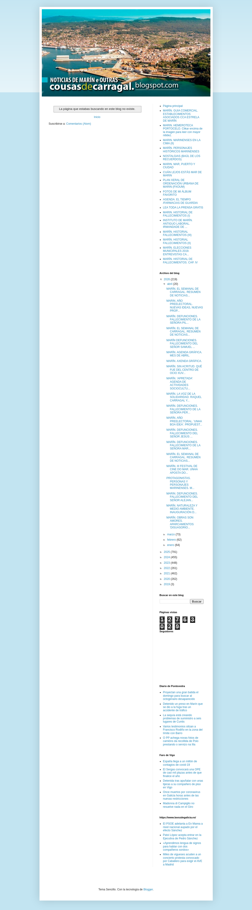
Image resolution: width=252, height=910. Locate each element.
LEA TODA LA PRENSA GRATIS (183, 207)
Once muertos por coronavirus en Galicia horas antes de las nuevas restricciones (181, 795)
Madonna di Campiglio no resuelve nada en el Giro (178, 805)
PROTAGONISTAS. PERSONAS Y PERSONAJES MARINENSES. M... (180, 483)
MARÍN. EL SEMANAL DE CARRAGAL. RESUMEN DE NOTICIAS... (183, 292)
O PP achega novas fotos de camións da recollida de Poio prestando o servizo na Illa (180, 741)
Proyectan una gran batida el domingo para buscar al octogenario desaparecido (180, 696)
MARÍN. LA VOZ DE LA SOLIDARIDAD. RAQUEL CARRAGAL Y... (183, 397)
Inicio (97, 117)
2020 (167, 579)
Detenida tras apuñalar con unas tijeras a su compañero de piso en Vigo (183, 784)
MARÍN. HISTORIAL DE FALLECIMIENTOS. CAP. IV (180, 260)
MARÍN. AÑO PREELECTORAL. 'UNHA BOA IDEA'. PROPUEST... (184, 421)
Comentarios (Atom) (78, 123)
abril (170, 284)
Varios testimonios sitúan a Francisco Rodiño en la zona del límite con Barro (183, 730)
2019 (167, 584)
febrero (171, 539)
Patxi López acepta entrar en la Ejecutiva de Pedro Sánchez (182, 836)
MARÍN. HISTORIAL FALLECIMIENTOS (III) (177, 233)
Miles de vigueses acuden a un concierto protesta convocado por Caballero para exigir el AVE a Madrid (182, 859)
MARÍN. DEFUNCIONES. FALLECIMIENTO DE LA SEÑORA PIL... (183, 320)
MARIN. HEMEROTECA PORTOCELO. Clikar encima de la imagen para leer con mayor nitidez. (183, 130)
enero (171, 545)
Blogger (148, 889)
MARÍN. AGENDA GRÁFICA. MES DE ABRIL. (184, 354)
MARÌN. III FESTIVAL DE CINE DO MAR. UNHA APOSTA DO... (181, 469)
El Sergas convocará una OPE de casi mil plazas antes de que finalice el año (182, 773)
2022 (167, 568)
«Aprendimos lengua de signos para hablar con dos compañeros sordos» (182, 846)
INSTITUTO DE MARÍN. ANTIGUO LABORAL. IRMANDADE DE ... (178, 224)
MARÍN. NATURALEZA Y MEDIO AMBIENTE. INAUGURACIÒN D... (181, 509)
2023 (167, 562)
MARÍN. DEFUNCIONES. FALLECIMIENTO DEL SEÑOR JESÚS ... (182, 433)
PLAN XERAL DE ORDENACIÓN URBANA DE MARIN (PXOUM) (181, 183)
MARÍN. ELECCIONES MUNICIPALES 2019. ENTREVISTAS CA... (177, 251)
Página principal (173, 106)
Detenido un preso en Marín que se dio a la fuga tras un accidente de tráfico (183, 707)
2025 (167, 552)
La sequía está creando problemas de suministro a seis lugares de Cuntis (182, 718)
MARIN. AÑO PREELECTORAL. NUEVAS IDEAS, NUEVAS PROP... (184, 305)
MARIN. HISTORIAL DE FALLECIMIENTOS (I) (178, 214)
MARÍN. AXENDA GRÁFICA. (184, 361)
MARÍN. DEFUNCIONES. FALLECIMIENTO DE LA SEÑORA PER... (183, 409)
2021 (167, 573)
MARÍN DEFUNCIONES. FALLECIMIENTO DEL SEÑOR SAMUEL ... (182, 344)
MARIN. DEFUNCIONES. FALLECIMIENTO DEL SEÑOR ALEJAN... (182, 497)
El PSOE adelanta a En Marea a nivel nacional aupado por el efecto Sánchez (183, 827)
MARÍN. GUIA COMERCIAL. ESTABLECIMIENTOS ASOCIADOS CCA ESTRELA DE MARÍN (181, 115)
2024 (167, 557)
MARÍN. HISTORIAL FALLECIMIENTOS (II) (177, 241)
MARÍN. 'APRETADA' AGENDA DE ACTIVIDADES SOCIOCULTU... (179, 383)
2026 (167, 279)
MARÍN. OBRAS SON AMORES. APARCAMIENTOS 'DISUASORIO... (180, 522)
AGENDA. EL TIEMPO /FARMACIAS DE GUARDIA (180, 201)
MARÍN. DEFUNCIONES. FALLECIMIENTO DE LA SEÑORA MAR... (183, 445)
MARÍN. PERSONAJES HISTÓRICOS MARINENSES (181, 149)
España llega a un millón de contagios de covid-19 (180, 763)
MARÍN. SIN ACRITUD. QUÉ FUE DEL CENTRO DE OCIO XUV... (184, 370)
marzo (171, 534)
